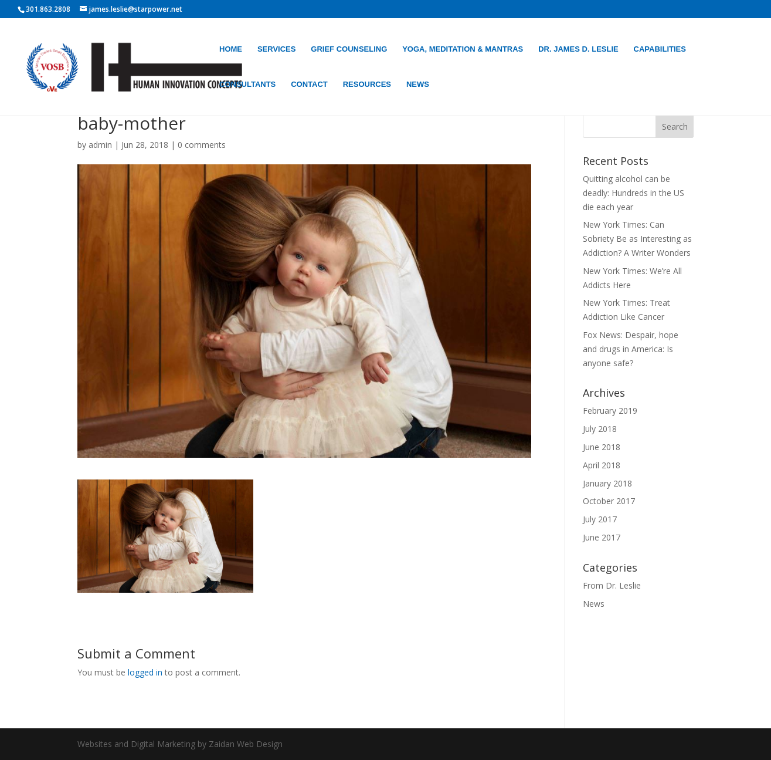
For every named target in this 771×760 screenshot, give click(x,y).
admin (100, 144)
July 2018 (600, 428)
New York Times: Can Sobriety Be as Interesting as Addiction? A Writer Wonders (637, 238)
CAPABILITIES (660, 49)
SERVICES (276, 49)
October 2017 (609, 500)
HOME (230, 49)
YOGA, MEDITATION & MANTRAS (462, 49)
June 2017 (601, 537)
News (593, 603)
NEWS (417, 84)
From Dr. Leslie (612, 585)
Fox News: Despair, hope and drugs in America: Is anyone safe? (630, 349)
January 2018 (607, 483)
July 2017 (600, 519)
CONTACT (309, 84)
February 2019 (610, 410)
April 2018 (601, 465)
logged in (145, 672)
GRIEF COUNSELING (349, 49)
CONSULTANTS (247, 84)
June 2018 (601, 446)
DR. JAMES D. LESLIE (578, 49)
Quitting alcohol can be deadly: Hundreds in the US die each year (633, 192)
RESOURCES (367, 84)
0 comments (202, 144)
